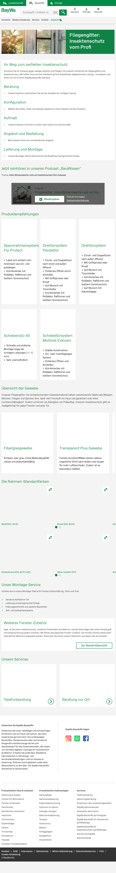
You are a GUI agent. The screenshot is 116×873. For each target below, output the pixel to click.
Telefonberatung (84, 795)
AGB (15, 851)
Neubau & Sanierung (21, 20)
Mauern (43, 827)
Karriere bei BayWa (86, 834)
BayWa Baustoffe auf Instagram (92, 815)
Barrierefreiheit (84, 838)
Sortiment (6, 20)
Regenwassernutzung (49, 803)
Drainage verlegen (47, 811)
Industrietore (45, 839)
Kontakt (45, 20)
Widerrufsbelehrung (62, 851)
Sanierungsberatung (86, 799)
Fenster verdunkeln (11, 803)
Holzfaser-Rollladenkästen (14, 844)
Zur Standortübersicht (94, 645)
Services (35, 20)
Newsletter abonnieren (88, 811)
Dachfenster (7, 807)
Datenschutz (42, 851)
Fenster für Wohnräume (13, 799)
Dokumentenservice (86, 851)
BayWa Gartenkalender (88, 807)
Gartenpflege (45, 795)
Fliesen (5, 827)
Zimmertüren (8, 819)
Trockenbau (7, 831)
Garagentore (45, 835)
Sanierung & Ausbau (11, 795)
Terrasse (43, 819)
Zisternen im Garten (48, 807)
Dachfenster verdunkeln (13, 811)
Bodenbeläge (8, 823)
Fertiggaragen (45, 831)
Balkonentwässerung (49, 815)
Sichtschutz (45, 823)
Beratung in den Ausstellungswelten (94, 803)
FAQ (101, 851)
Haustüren (6, 815)
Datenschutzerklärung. (78, 200)
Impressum (27, 851)
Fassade (5, 839)
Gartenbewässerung (48, 799)
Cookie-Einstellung (11, 854)
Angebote (55, 20)
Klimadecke (7, 835)
